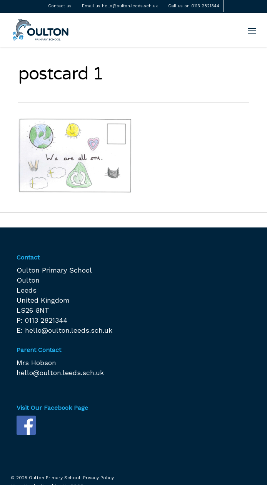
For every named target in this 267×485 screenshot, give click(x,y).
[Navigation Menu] (252, 30)
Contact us (60, 5)
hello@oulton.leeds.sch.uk (68, 330)
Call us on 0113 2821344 (193, 5)
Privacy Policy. (99, 477)
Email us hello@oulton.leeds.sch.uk (120, 5)
